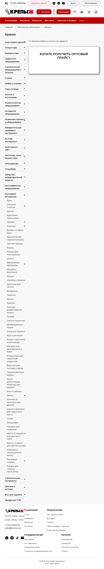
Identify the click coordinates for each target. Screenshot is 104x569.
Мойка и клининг (13, 83)
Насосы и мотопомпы (11, 95)
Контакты (24, 20)
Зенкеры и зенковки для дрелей (13, 402)
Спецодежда (11, 163)
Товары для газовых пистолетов (12, 469)
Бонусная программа (56, 530)
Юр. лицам (28, 539)
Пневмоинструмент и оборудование (13, 120)
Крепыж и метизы (10, 487)
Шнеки (10, 258)
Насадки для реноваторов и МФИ (14, 349)
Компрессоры (12, 53)
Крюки (10, 299)
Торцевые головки (12, 460)
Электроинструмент (13, 42)
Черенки (11, 295)
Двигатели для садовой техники (15, 238)
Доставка (49, 20)
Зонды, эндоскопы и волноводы (16, 340)
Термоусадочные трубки (15, 373)
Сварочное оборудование (12, 60)
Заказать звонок (39, 3)
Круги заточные (15, 335)
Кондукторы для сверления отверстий (15, 359)
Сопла (10, 418)
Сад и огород (11, 89)
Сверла (10, 222)
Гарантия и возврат (67, 20)
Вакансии (37, 20)
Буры (9, 200)
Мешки (10, 276)
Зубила (10, 211)
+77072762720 (12, 525)
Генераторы (11, 47)
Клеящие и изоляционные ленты (14, 453)
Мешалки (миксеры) (12, 270)
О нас (26, 514)
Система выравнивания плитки (14, 310)
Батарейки (12, 291)
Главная (9, 27)
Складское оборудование (12, 112)
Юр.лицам (64, 12)
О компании (11, 20)
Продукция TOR (13, 500)
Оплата (50, 522)
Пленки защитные (16, 320)
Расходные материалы (28, 27)
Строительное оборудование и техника (13, 70)
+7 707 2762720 (15, 3)
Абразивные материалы (13, 264)
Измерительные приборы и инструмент (13, 130)
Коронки (11, 226)
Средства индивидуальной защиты (13, 177)
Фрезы (10, 248)
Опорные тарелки (16, 331)
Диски (10, 395)
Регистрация (91, 3)
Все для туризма (13, 494)
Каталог (44, 12)
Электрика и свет (11, 148)
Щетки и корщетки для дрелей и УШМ (16, 436)
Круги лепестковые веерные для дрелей (13, 383)
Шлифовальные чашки (15, 326)
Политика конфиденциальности (38, 551)
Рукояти (11, 303)
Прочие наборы (15, 243)
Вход (73, 3)
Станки (8, 78)
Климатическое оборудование (13, 104)
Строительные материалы (12, 479)
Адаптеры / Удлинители (13, 216)
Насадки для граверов (13, 428)
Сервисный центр (32, 547)
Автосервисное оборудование (13, 187)
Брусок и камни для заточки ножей (16, 444)
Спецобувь (10, 169)
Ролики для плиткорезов (13, 253)
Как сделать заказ (55, 514)
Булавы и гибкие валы (15, 231)
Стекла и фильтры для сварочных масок (15, 412)
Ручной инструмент (11, 140)
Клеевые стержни (16, 280)
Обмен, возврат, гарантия (58, 526)
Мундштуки (12, 422)
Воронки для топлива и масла (15, 366)
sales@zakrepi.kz (13, 528)
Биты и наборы (14, 391)
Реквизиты (29, 518)
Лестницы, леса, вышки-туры (13, 156)
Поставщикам (30, 543)
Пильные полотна (11, 205)
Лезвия (10, 316)
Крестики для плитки (13, 285)
